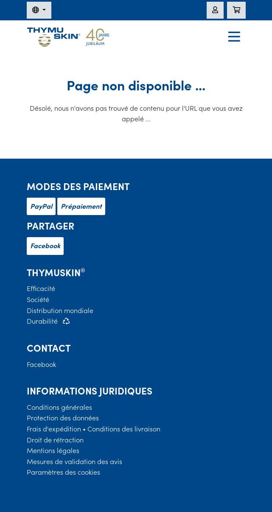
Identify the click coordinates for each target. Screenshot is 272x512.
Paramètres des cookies (63, 472)
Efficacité (41, 288)
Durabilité (42, 321)
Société (38, 299)
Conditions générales (59, 407)
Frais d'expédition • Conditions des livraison (93, 429)
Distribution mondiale (60, 310)
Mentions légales (53, 450)
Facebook (45, 245)
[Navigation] (234, 37)
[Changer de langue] (39, 10)
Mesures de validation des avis (74, 461)
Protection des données (63, 418)
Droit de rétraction (55, 440)
